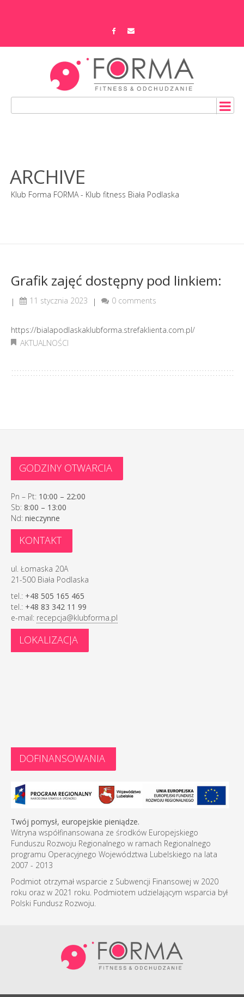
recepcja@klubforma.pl (77, 617)
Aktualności (44, 343)
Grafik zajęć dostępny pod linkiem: (116, 280)
